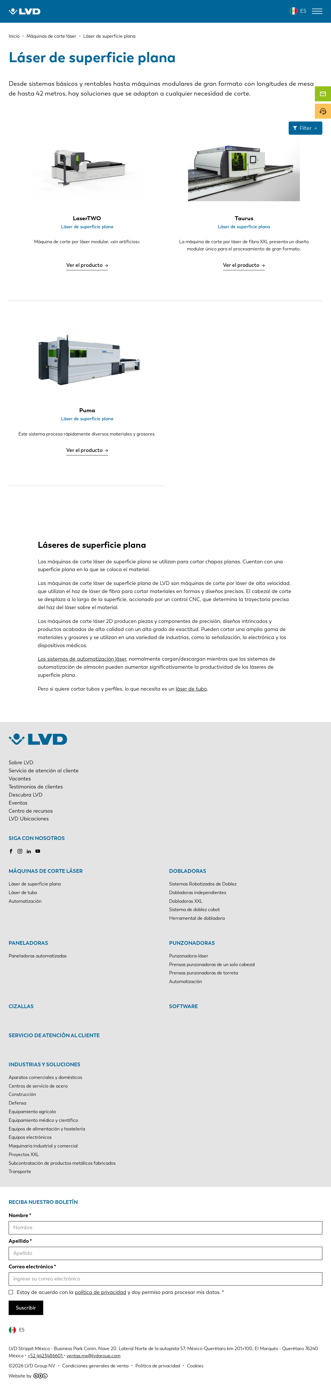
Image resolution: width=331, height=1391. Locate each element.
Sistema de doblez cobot (194, 909)
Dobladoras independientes (197, 892)
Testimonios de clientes (36, 787)
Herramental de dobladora (197, 918)
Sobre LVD (21, 762)
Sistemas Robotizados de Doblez (203, 884)
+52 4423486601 (45, 1355)
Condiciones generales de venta (95, 1366)
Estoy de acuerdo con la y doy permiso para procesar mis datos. (119, 1292)
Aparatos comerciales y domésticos (45, 1077)
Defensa (17, 1103)
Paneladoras (28, 943)
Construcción (22, 1094)
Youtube (37, 851)
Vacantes (20, 779)
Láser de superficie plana (35, 884)
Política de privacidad (157, 1366)
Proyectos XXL (24, 1154)
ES (303, 11)
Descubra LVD (26, 795)
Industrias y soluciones (44, 1064)
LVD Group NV (39, 1366)
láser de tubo (191, 689)
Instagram (20, 851)
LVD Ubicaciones (29, 819)
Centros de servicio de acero (38, 1086)
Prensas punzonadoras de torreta (203, 973)
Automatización (25, 901)
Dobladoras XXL (186, 901)
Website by (28, 1376)
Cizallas (21, 1006)
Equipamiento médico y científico (43, 1120)
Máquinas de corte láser (46, 871)
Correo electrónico (31, 1266)
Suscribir (26, 1308)
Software (183, 1006)
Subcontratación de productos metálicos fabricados (62, 1163)
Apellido (19, 1241)
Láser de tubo (23, 892)
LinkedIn (29, 851)
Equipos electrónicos (30, 1137)
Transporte (20, 1171)
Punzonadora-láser (188, 956)
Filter (305, 128)
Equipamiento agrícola (32, 1111)
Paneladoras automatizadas (38, 956)
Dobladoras (187, 871)
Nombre (18, 1215)
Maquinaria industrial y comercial (43, 1146)
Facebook (11, 851)
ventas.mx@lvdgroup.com (93, 1355)
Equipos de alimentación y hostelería (47, 1129)
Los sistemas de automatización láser (82, 659)
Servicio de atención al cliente (44, 770)
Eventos (18, 803)
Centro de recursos (31, 811)
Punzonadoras (192, 943)
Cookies (195, 1366)
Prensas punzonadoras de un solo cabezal (212, 964)
